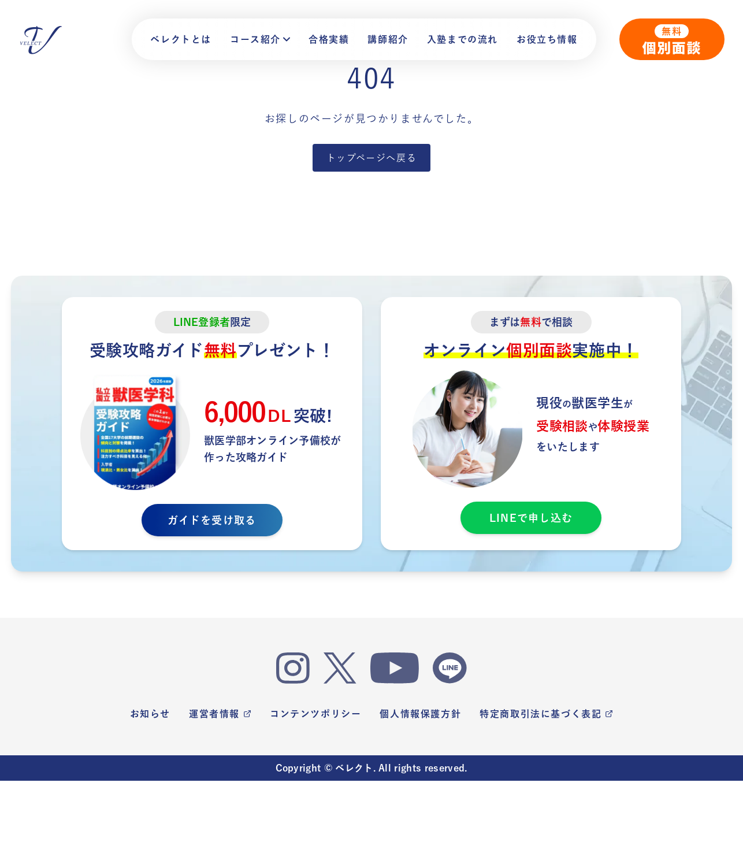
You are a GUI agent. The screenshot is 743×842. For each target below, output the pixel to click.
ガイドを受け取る (212, 520)
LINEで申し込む (531, 518)
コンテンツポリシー (315, 713)
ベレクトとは (180, 39)
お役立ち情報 (547, 39)
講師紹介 (387, 39)
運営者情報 (220, 713)
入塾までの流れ (462, 39)
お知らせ (150, 713)
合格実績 (329, 39)
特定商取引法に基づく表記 (546, 713)
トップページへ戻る (371, 157)
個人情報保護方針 (420, 713)
